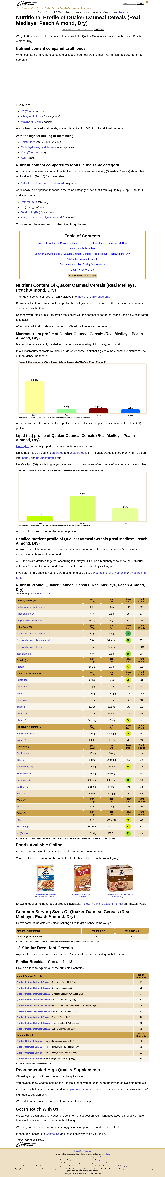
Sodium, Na (22, 787)
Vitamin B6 (22, 713)
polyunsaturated (46, 457)
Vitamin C (21, 720)
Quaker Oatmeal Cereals (29, 1041)
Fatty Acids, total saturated (30, 647)
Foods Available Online (82, 248)
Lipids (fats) (23, 446)
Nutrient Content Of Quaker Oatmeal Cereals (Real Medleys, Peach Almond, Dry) (82, 243)
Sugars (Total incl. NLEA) (29, 620)
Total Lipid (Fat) (30, 212)
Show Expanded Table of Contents (82, 275)
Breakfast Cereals (42, 593)
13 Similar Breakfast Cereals (82, 259)
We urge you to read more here (131, 1166)
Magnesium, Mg (31, 121)
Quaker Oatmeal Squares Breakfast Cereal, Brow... (45, 895)
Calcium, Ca (23, 753)
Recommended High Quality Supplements (82, 264)
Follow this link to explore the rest (102, 903)
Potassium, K (29, 202)
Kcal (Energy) (29, 152)
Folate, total (22, 686)
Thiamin (21, 707)
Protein (20, 667)
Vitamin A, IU (23, 740)
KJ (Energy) (28, 111)
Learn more (123, 12)
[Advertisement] (82, 82)
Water (20, 806)
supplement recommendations (84, 1089)
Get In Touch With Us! (82, 269)
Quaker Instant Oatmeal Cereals (33, 982)
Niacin (20, 693)
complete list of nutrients (111, 572)
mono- (25, 457)
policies (107, 1154)
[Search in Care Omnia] (130, 3)
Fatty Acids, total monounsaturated (42, 183)
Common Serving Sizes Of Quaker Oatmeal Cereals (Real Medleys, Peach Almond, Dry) (82, 253)
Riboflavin (22, 700)
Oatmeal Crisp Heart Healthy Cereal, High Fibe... (82, 895)
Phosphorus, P (24, 773)
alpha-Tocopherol (25, 733)
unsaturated (77, 452)
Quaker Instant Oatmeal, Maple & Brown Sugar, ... (120, 895)
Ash (23, 157)
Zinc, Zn (21, 793)
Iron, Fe (20, 760)
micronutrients (101, 296)
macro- (81, 296)
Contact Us (52, 1133)
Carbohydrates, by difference (39, 147)
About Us (87, 1151)
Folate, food (28, 142)
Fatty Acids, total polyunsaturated (41, 217)
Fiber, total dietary (32, 116)
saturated (57, 452)
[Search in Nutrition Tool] (77, 29)
